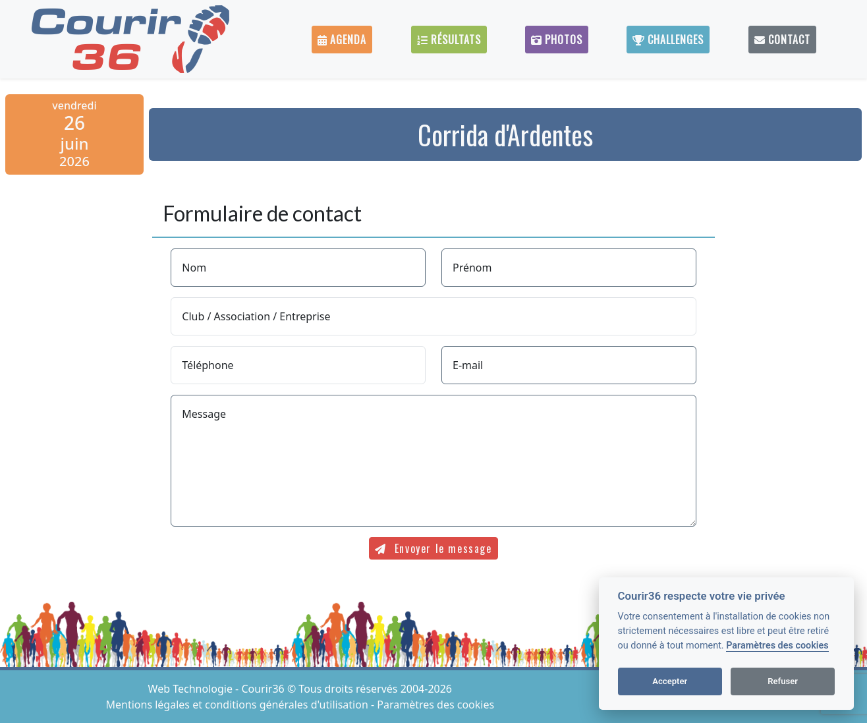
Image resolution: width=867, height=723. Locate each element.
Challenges (668, 39)
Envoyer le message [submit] (433, 548)
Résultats (449, 39)
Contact (782, 39)
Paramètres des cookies (777, 645)
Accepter (669, 681)
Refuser (783, 681)
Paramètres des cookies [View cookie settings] (435, 704)
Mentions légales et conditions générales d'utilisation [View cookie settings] (238, 704)
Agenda (342, 39)
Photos (556, 39)
